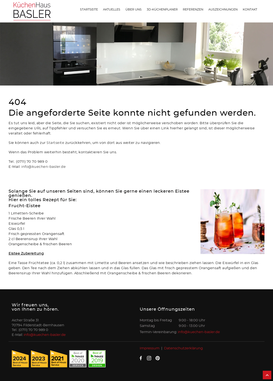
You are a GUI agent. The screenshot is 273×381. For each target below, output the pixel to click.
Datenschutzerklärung (183, 348)
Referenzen (193, 9)
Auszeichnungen (223, 9)
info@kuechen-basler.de (43, 166)
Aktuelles (111, 9)
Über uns (133, 9)
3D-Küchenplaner (162, 9)
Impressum (150, 348)
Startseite (89, 9)
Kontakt (250, 9)
